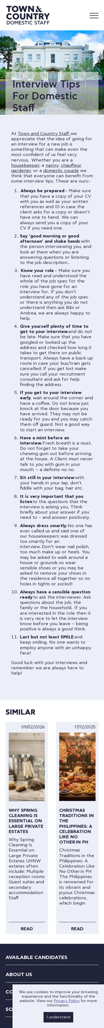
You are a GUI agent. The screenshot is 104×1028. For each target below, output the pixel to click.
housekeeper (25, 165)
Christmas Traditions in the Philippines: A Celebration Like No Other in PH (76, 826)
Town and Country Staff (44, 133)
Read (27, 929)
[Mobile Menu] (94, 15)
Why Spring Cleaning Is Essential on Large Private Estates (26, 821)
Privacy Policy (67, 1001)
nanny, (52, 165)
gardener (21, 170)
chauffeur (71, 165)
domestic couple (61, 170)
